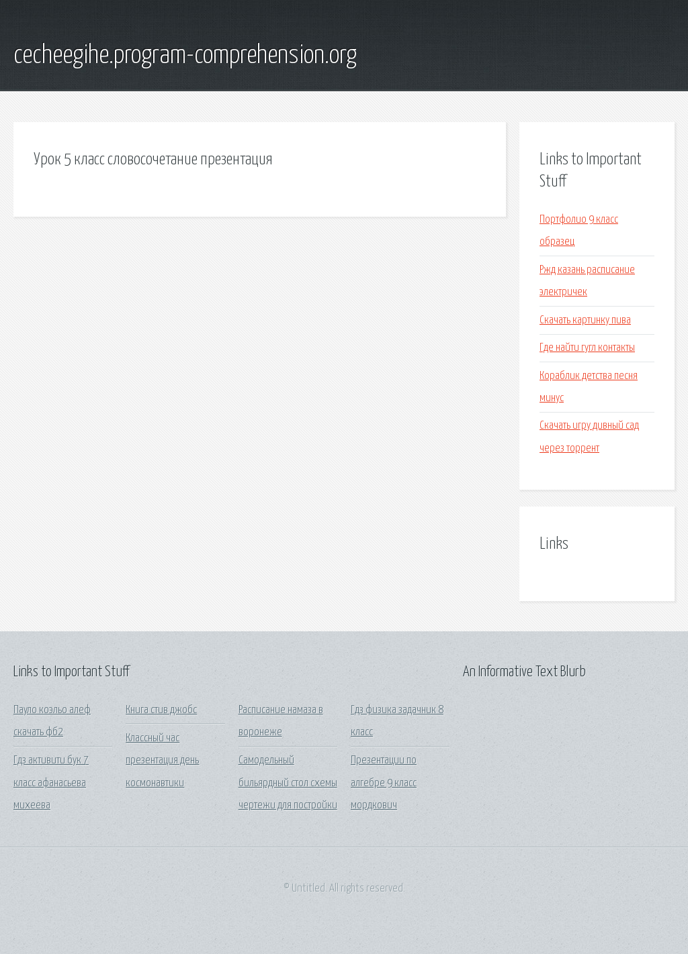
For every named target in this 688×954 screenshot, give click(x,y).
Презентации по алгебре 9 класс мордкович (384, 783)
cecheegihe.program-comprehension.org (185, 55)
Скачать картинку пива (585, 320)
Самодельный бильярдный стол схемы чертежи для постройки (288, 783)
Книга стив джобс (161, 710)
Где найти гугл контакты (587, 348)
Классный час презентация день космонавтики (162, 761)
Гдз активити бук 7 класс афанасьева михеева (51, 783)
